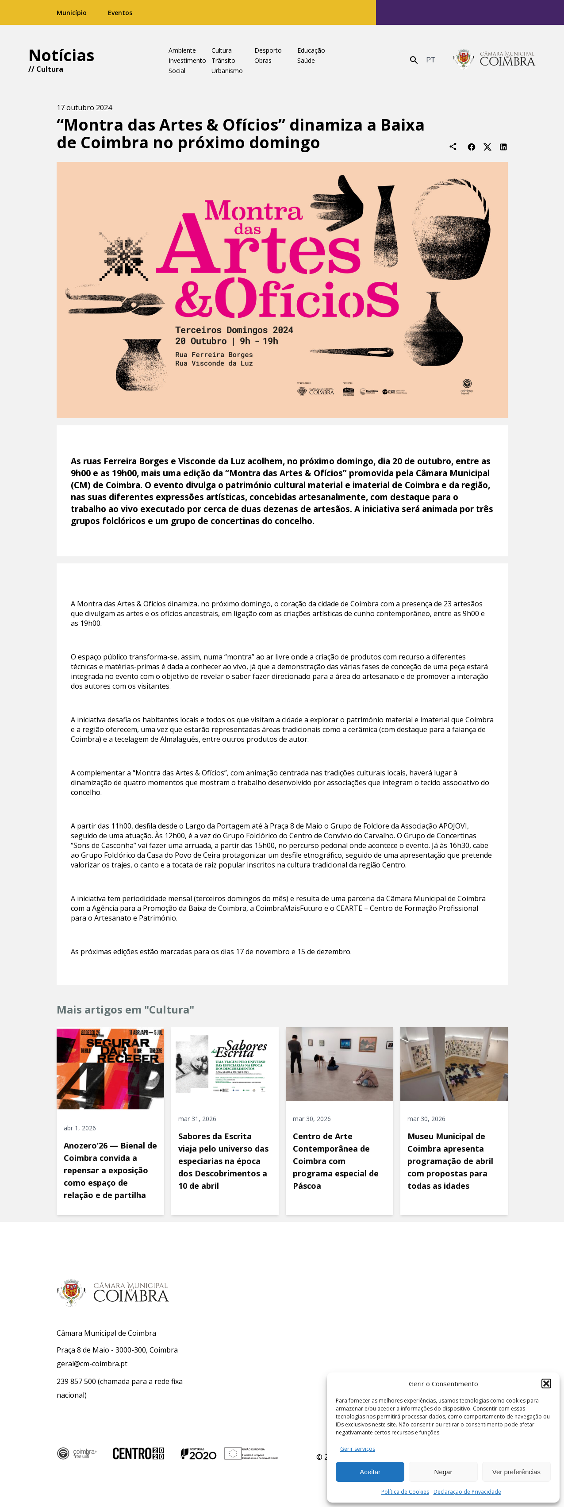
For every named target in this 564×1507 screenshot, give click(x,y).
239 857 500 (76, 1381)
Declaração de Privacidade (467, 1491)
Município (72, 12)
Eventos (120, 12)
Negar (443, 1472)
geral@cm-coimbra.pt (92, 1363)
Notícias (61, 55)
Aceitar (370, 1472)
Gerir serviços (357, 1449)
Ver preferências (516, 1472)
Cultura (49, 69)
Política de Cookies (405, 1491)
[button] (546, 1383)
